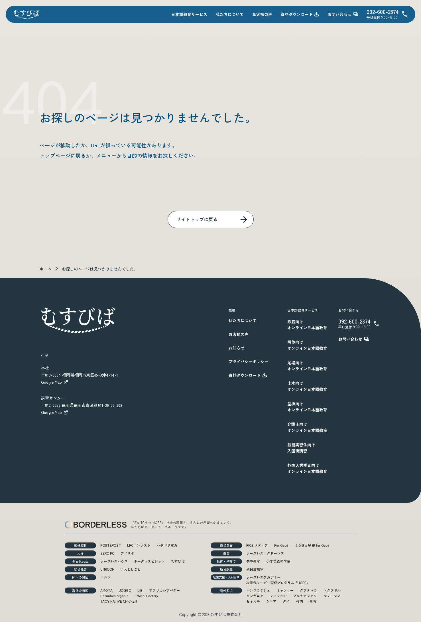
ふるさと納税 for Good (311, 545)
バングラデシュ (258, 590)
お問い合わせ (343, 14)
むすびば (178, 561)
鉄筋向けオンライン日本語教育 (307, 324)
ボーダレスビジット (149, 561)
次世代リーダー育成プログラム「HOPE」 (278, 582)
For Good (281, 545)
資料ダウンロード (300, 14)
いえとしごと (130, 569)
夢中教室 (253, 561)
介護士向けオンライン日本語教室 (307, 427)
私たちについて (230, 14)
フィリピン (278, 595)
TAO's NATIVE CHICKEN (118, 601)
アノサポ (127, 553)
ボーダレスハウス (114, 561)
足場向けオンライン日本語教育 (307, 365)
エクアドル (332, 590)
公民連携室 (254, 569)
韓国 (299, 601)
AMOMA (106, 590)
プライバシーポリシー (249, 361)
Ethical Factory (146, 595)
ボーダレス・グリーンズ (265, 553)
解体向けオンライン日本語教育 (307, 345)
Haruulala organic (114, 595)
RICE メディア (257, 545)
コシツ (105, 577)
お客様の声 (262, 14)
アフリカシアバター (164, 590)
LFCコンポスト (138, 545)
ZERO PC (107, 553)
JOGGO (125, 590)
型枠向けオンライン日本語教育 (307, 406)
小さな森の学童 (278, 561)
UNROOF (107, 569)
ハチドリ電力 (167, 545)
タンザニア (254, 595)
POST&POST (110, 545)
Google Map (54, 382)
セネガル (253, 601)
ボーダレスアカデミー (263, 577)
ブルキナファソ (305, 595)
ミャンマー (285, 590)
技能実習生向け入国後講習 (301, 448)
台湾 (312, 601)
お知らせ (237, 348)
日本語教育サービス (189, 14)
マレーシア (332, 595)
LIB (140, 590)
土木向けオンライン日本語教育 (307, 386)
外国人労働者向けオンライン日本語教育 (307, 468)
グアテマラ (308, 590)
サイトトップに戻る (196, 219)
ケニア (271, 601)
